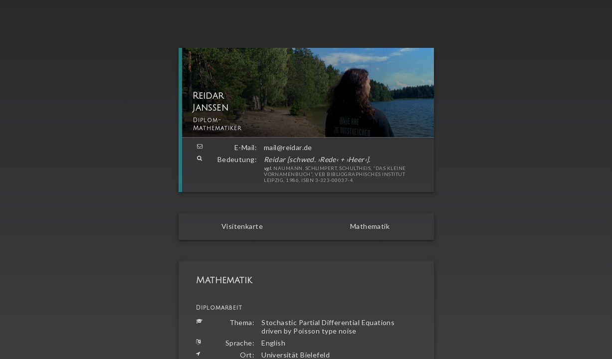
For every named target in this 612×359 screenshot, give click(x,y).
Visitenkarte (242, 226)
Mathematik (370, 226)
